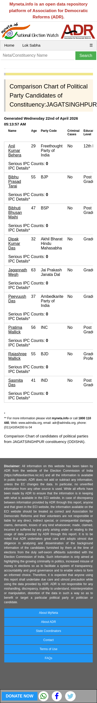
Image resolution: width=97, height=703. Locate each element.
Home (9, 45)
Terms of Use (49, 649)
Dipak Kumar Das (14, 243)
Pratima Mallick (15, 329)
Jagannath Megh (17, 272)
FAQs (48, 658)
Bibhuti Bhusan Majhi (15, 212)
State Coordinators (48, 631)
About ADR (48, 622)
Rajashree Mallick (17, 356)
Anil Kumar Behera (14, 150)
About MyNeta (48, 613)
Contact (48, 640)
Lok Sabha (31, 45)
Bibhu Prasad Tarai (14, 181)
